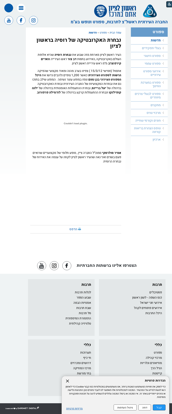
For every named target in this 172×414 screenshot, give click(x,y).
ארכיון (157, 139)
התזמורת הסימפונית (78, 318)
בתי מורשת (84, 373)
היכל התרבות (153, 313)
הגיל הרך (156, 368)
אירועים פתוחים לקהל (148, 308)
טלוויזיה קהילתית (80, 323)
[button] (21, 8)
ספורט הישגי (152, 55)
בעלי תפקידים (151, 48)
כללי (158, 344)
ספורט (103, 33)
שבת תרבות (83, 308)
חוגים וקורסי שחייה (148, 120)
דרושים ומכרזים (81, 363)
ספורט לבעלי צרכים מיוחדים (148, 95)
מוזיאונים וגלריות (151, 363)
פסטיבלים (155, 292)
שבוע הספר (83, 297)
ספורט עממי (153, 63)
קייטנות (157, 373)
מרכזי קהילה (154, 358)
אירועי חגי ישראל (151, 303)
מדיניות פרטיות (74, 408)
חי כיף (87, 358)
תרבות (157, 284)
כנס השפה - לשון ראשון (147, 297)
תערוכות (85, 352)
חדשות (93, 33)
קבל (159, 407)
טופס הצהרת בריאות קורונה (147, 130)
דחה (144, 407)
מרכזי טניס (154, 112)
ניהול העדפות (125, 407)
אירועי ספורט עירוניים (152, 73)
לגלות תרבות (83, 292)
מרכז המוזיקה (82, 368)
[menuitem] (149, 40)
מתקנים (155, 105)
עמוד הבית (115, 33)
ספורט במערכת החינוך (151, 84)
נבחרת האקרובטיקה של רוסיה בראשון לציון (78, 43)
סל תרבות (85, 313)
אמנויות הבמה (82, 303)
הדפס (73, 229)
